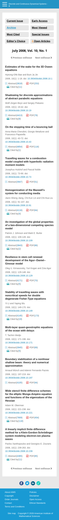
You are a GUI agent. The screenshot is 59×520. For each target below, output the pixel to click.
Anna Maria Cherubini (15, 131)
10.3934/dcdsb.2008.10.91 (18, 205)
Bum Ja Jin (32, 74)
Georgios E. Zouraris (41, 444)
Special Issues (40, 34)
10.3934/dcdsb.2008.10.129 (19, 275)
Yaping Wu (19, 303)
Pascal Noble (34, 169)
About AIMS (10, 492)
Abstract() (13, 83)
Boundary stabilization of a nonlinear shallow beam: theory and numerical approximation (27, 362)
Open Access (36, 499)
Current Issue (15, 21)
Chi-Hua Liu (47, 198)
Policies (33, 492)
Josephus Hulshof (14, 169)
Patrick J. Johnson (14, 233)
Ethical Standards (38, 503)
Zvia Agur (46, 268)
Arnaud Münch (12, 370)
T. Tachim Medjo (13, 335)
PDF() (32, 83)
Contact (8, 503)
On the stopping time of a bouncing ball (29, 127)
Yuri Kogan (31, 268)
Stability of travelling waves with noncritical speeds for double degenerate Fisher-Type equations (25, 295)
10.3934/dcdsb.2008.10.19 (18, 110)
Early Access (40, 21)
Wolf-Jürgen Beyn (14, 103)
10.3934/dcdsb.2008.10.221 (19, 412)
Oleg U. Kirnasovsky (15, 268)
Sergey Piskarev (36, 103)
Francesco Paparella (15, 134)
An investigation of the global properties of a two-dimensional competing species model (29, 225)
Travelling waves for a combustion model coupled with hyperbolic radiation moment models (29, 161)
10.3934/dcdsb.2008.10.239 (19, 451)
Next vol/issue (43, 57)
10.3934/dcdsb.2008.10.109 (19, 240)
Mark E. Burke (35, 233)
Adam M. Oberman (14, 405)
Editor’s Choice (16, 41)
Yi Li (7, 303)
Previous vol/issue (21, 57)
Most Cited (13, 34)
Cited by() (14, 86)
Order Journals (11, 499)
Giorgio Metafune (36, 131)
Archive (11, 27)
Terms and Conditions (15, 506)
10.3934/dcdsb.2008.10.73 (18, 177)
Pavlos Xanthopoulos (15, 444)
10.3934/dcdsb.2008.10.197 (19, 377)
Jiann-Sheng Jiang (14, 198)
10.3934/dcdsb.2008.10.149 (19, 310)
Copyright (9, 496)
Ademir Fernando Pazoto (36, 370)
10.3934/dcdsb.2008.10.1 (40, 78)
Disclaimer (34, 496)
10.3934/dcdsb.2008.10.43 (18, 142)
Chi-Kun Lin (30, 198)
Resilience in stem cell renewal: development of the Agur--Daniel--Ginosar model (25, 260)
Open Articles (41, 41)
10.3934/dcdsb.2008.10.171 (19, 342)
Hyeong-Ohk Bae (13, 74)
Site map (12, 513)
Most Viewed (39, 27)
